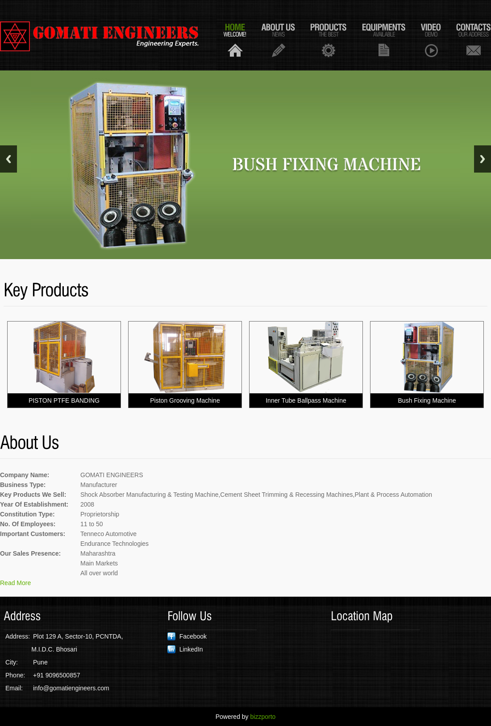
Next (482, 159)
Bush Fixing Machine (427, 400)
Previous (8, 159)
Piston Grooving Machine (185, 400)
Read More (15, 582)
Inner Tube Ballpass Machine (306, 400)
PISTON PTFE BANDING (64, 400)
